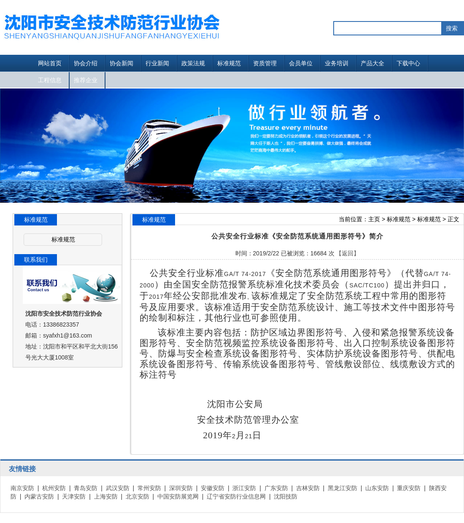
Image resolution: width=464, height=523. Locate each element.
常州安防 (149, 488)
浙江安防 (244, 488)
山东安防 (377, 488)
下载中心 (408, 63)
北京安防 (137, 496)
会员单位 (301, 63)
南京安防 (22, 488)
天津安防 (74, 496)
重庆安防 (409, 488)
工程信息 (50, 80)
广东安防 (276, 488)
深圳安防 (181, 488)
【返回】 (347, 253)
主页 (374, 219)
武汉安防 (117, 488)
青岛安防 (85, 488)
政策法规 (193, 63)
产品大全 (372, 63)
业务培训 (336, 63)
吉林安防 (308, 488)
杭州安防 (54, 488)
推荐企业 (85, 80)
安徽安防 (212, 488)
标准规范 (229, 63)
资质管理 (265, 63)
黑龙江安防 (342, 488)
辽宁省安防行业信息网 (236, 496)
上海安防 (106, 496)
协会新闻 (121, 63)
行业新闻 (157, 63)
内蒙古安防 (39, 496)
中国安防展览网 (178, 496)
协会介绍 (85, 63)
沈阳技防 (285, 496)
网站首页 (50, 63)
